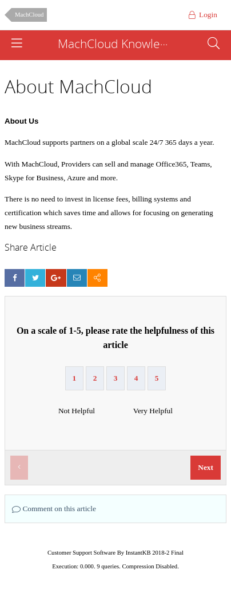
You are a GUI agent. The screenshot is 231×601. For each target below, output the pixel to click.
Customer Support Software (81, 552)
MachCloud (29, 14)
